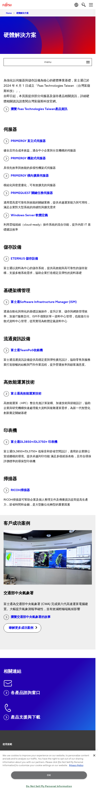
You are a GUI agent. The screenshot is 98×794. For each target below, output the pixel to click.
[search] (84, 5)
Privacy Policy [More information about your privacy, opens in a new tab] (76, 765)
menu (68, 62)
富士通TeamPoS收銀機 (23, 350)
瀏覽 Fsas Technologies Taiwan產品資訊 (35, 109)
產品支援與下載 (22, 717)
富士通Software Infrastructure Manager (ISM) (40, 302)
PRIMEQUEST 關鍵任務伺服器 (28, 193)
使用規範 (7, 744)
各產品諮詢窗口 (22, 693)
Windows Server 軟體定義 (26, 215)
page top (92, 739)
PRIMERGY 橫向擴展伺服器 (26, 176)
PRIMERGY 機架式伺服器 (25, 158)
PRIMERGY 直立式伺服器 (25, 141)
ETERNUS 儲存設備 (21, 259)
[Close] (94, 755)
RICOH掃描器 (17, 490)
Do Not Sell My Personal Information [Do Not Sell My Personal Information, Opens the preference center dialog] (49, 786)
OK (49, 775)
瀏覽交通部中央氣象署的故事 (27, 617)
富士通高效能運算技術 (22, 394)
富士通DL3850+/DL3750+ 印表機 (30, 442)
